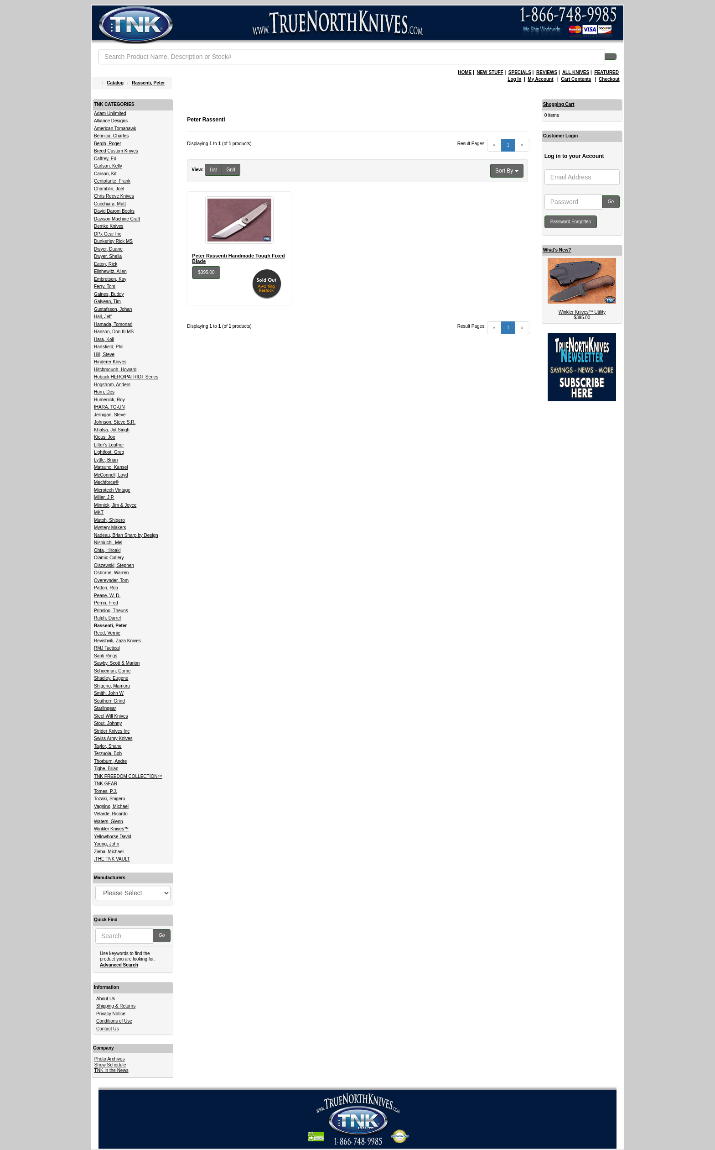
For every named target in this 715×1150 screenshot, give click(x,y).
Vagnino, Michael (111, 806)
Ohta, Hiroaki (107, 550)
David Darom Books (114, 211)
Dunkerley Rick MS (113, 241)
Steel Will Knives (111, 716)
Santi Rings (105, 655)
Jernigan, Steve (110, 414)
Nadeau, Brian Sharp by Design (126, 535)
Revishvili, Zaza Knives (117, 640)
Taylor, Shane (108, 746)
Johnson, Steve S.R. (114, 422)
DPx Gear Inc (107, 233)
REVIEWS (546, 72)
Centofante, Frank (112, 181)
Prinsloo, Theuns (111, 610)
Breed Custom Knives (116, 150)
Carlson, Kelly (108, 165)
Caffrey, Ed (105, 158)
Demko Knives (108, 226)
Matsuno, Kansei (111, 467)
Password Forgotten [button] (570, 221)
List (213, 169)
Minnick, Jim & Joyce (115, 505)
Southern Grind (109, 701)
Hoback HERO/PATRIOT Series (126, 376)
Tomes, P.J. (105, 791)
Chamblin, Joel (109, 188)
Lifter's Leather (109, 444)
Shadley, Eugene (111, 678)
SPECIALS (519, 72)
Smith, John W (109, 693)
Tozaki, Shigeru (109, 798)
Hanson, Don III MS (114, 331)
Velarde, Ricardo (111, 813)
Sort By (506, 171)
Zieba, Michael (109, 851)
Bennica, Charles (111, 135)
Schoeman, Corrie (112, 670)
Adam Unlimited (110, 113)
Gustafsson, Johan (113, 309)
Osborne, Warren (111, 572)
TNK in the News (111, 1070)
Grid (231, 169)
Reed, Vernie (107, 632)
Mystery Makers (110, 527)
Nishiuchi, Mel (108, 542)
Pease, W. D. (107, 595)
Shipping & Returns (115, 1005)
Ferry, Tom (104, 286)
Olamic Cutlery (109, 557)
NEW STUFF (490, 72)
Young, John (106, 843)
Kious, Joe (104, 437)
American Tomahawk (115, 128)
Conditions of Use (114, 1021)
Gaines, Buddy (109, 294)
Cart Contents (576, 79)
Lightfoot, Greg (109, 452)
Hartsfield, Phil (108, 346)
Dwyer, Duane (108, 249)
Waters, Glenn (108, 821)
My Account (540, 79)
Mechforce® (106, 482)
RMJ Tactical (107, 648)
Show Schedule (110, 1064)
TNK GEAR (105, 783)
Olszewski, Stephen (114, 565)
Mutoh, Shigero (109, 520)
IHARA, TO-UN (109, 407)
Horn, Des (104, 391)
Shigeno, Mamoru (112, 685)
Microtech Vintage (112, 490)
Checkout (609, 79)
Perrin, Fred (106, 602)
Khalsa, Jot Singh (112, 429)
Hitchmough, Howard (115, 369)
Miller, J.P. (104, 497)
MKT (99, 512)
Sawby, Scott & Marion (117, 663)
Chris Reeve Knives (114, 196)
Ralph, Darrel (107, 617)
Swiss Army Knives (113, 738)
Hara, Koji (104, 339)
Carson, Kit (105, 173)
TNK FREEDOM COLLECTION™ (128, 776)
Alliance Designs (111, 120)
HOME (464, 72)
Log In (514, 79)
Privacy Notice (110, 1013)
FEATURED (606, 72)
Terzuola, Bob (108, 753)
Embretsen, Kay (110, 279)
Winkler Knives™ (111, 828)
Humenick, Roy (109, 399)
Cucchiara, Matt (110, 203)
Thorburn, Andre (110, 761)
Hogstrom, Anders (112, 384)
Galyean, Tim (107, 301)
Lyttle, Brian (106, 459)
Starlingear (105, 708)
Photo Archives (109, 1058)
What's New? (557, 249)
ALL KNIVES (575, 72)
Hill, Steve (104, 354)
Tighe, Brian (106, 768)
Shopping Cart (559, 104)
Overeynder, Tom (111, 580)
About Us (105, 998)
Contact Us (107, 1028)
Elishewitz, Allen (110, 271)
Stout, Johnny (108, 723)
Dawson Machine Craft (117, 218)
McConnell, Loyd (111, 475)
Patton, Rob (106, 587)
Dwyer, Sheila (108, 256)
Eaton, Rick (105, 264)
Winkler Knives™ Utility (582, 312)
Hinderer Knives (110, 361)
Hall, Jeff (103, 316)
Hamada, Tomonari (113, 324)
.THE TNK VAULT (112, 858)
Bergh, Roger (107, 143)
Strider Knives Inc (112, 731)
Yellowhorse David (112, 836)
